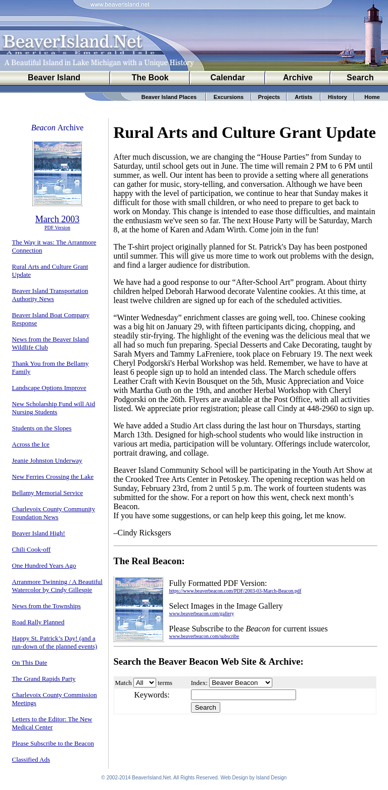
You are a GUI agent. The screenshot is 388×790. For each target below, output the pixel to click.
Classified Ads (31, 759)
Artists (304, 97)
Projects (269, 97)
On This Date (29, 662)
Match (123, 682)
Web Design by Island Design (253, 777)
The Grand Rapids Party (44, 678)
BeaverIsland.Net (151, 777)
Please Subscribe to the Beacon (53, 743)
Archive (298, 77)
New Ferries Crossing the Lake (53, 476)
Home (372, 97)
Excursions (229, 97)
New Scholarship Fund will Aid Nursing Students (53, 408)
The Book (150, 77)
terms (165, 682)
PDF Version (57, 227)
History (337, 97)
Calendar (228, 77)
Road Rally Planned (38, 622)
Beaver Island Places (169, 97)
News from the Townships (46, 606)
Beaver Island (54, 77)
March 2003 (57, 219)
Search (360, 77)
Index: (199, 682)
